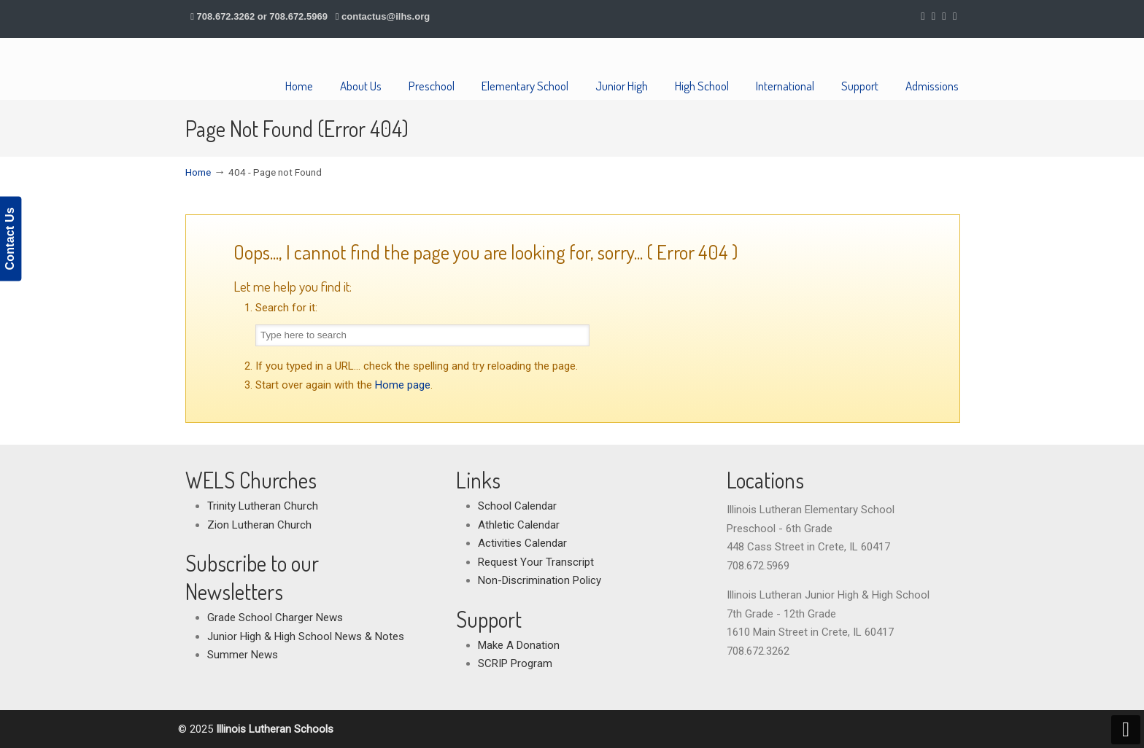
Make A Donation (519, 645)
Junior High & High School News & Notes (305, 636)
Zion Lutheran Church (259, 524)
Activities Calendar (522, 543)
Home (198, 172)
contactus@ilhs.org (385, 16)
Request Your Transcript (536, 562)
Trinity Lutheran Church (262, 506)
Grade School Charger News (275, 617)
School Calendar (517, 506)
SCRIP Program (515, 663)
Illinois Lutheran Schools (256, 69)
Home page (402, 384)
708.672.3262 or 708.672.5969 (262, 16)
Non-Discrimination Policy (539, 580)
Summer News (242, 654)
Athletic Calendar (519, 524)
